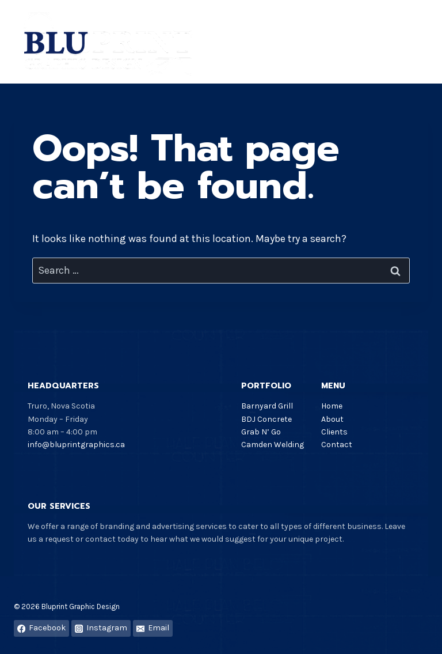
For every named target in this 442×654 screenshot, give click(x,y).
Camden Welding (272, 444)
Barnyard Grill (267, 406)
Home (331, 406)
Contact (336, 444)
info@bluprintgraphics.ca (76, 444)
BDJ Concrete (266, 419)
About (332, 419)
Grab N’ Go (261, 432)
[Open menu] (417, 42)
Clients (334, 432)
